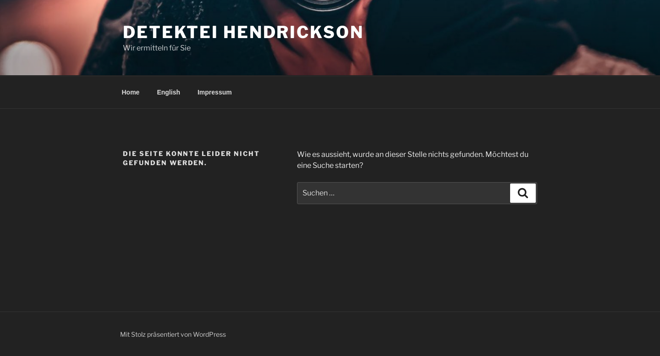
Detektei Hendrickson (243, 32)
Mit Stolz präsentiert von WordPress (173, 334)
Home (131, 92)
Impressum (215, 92)
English (168, 92)
